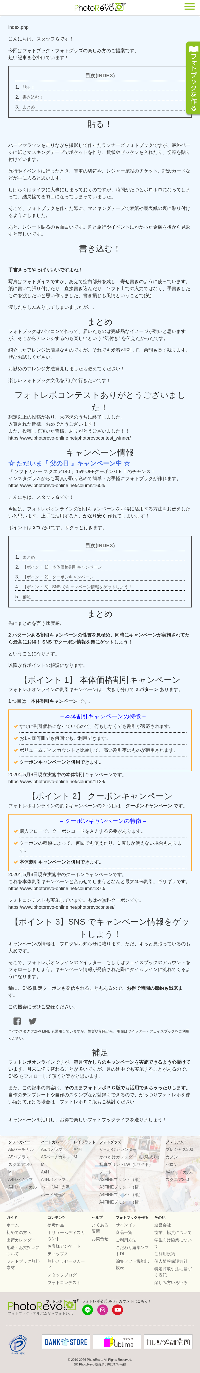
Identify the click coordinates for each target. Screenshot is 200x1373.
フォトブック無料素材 (23, 1264)
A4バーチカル (178, 1172)
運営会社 (162, 1225)
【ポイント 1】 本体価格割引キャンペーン (62, 567)
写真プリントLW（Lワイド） (126, 1164)
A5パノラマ (19, 1157)
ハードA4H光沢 (55, 1187)
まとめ (29, 107)
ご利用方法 (126, 1240)
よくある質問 (100, 1228)
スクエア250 (177, 1179)
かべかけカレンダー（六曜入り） (130, 1157)
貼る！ (29, 87)
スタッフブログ (62, 1275)
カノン (171, 1157)
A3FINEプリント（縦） (121, 1179)
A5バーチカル (21, 1149)
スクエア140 (20, 1164)
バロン (171, 1164)
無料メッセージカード (66, 1264)
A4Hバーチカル (22, 1187)
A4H (45, 1172)
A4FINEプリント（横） (121, 1202)
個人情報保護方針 (171, 1261)
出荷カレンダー (21, 1240)
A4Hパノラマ (20, 1179)
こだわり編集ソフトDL (132, 1250)
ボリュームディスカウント (66, 1235)
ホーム (12, 1225)
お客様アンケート (64, 1246)
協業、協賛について (173, 1232)
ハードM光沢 (53, 1194)
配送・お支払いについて (23, 1250)
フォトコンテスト (64, 1282)
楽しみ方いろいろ (171, 1282)
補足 (27, 597)
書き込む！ (33, 97)
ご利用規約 (164, 1254)
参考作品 (55, 1225)
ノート (105, 1172)
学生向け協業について (173, 1243)
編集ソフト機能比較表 (132, 1264)
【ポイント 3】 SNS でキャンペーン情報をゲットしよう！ (77, 587)
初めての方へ (18, 1232)
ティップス (57, 1254)
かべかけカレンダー (118, 1149)
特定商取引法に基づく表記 (173, 1272)
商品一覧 (124, 1232)
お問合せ (100, 1239)
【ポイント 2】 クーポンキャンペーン (58, 577)
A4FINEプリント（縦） (121, 1194)
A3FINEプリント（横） (121, 1187)
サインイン (126, 1225)
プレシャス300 (179, 1149)
